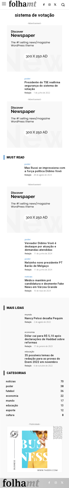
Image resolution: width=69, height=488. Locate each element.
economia (30, 332)
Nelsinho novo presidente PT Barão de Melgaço (43, 264)
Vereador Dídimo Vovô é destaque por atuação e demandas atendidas (40, 246)
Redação (27, 92)
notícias (28, 277)
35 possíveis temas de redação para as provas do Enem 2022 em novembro (42, 359)
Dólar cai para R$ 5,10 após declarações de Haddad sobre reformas (45, 339)
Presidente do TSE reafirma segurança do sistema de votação (42, 86)
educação (29, 352)
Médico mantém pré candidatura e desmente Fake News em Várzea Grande (44, 284)
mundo (28, 314)
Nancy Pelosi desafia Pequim (44, 318)
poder (27, 79)
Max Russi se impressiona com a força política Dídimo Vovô (44, 169)
